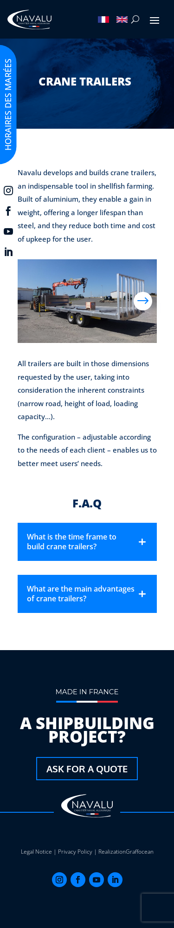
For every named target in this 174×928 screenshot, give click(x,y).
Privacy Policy (75, 852)
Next (143, 301)
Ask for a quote (87, 769)
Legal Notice (36, 852)
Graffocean (140, 852)
